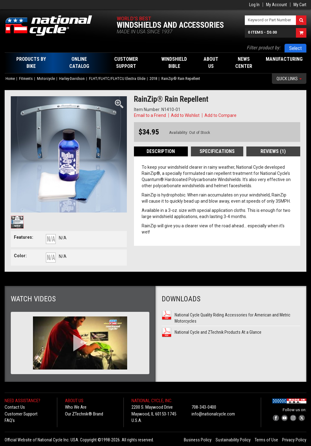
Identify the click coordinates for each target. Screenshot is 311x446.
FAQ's (10, 420)
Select (295, 48)
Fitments (26, 78)
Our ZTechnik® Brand (84, 414)
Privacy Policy (294, 439)
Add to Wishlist (185, 115)
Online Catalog (79, 62)
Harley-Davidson (72, 78)
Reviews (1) (273, 151)
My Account (276, 4)
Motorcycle (46, 78)
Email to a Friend (150, 115)
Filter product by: (264, 48)
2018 (153, 78)
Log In (254, 4)
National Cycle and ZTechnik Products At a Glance (218, 332)
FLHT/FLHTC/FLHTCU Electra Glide (117, 78)
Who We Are (76, 407)
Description (161, 151)
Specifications (217, 151)
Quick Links (289, 78)
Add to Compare (220, 115)
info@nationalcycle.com (213, 414)
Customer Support (21, 414)
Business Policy (198, 439)
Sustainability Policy (233, 439)
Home (10, 78)
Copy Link (246, 115)
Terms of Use (266, 439)
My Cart (299, 4)
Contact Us (15, 407)
